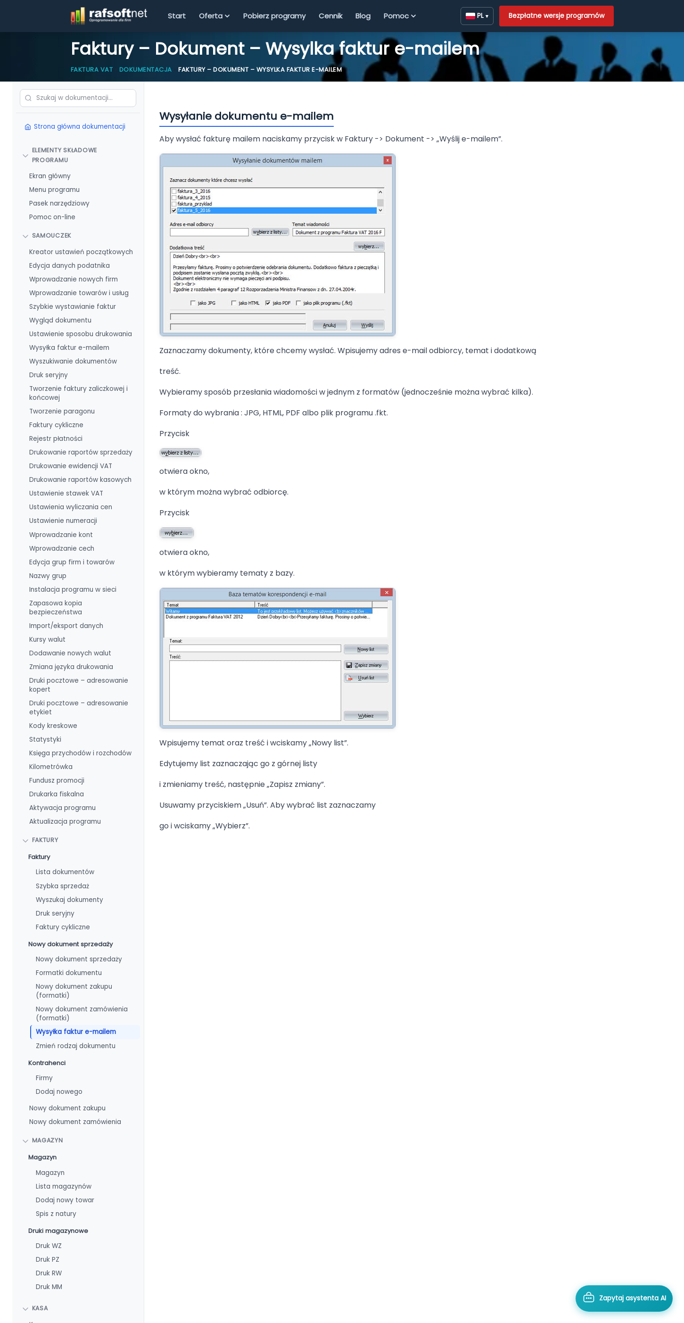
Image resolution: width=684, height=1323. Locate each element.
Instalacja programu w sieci (72, 589)
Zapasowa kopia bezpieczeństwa (55, 608)
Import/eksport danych (66, 625)
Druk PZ (47, 1259)
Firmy (44, 1078)
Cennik (330, 16)
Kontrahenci (47, 1062)
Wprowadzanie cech (61, 548)
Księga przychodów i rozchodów (80, 753)
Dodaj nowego (59, 1091)
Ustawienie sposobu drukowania (80, 334)
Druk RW (49, 1273)
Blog (363, 16)
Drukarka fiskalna (56, 794)
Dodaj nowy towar (65, 1200)
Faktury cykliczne (56, 425)
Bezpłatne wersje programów (556, 15)
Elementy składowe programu (60, 155)
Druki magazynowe (58, 1230)
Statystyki (45, 739)
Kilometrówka (51, 766)
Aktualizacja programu (65, 821)
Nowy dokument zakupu (67, 1108)
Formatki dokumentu (69, 972)
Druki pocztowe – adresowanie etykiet (78, 708)
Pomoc (400, 16)
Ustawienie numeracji (63, 520)
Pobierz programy (274, 16)
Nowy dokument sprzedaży (70, 944)
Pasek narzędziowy (59, 203)
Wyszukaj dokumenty (69, 899)
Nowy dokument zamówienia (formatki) (82, 1014)
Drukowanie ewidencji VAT (70, 466)
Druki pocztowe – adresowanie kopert (78, 685)
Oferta (214, 16)
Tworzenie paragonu (62, 411)
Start (177, 16)
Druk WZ (49, 1245)
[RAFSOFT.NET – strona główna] (109, 16)
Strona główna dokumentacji (75, 126)
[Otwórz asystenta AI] (624, 1298)
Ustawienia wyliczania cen (70, 507)
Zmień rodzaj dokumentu (75, 1046)
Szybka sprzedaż (62, 886)
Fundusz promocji (56, 780)
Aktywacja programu (62, 807)
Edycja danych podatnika (69, 265)
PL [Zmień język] (477, 15)
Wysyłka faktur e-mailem (69, 347)
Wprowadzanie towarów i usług (79, 293)
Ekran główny (50, 176)
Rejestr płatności (55, 438)
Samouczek (47, 236)
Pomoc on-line (52, 217)
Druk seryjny (48, 375)
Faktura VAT (92, 69)
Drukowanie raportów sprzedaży (80, 452)
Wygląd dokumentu (60, 320)
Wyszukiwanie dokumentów (73, 361)
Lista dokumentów (65, 872)
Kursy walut (47, 639)
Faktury (39, 856)
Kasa (35, 1308)
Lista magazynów (63, 1186)
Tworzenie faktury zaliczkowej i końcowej (78, 393)
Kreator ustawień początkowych (81, 252)
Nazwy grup (47, 575)
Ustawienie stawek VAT (66, 493)
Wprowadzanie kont (61, 534)
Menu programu (54, 189)
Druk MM (49, 1286)
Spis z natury (56, 1213)
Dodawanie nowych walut (70, 653)
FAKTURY (40, 840)
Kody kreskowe (53, 725)
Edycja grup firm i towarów (72, 562)
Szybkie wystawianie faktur (72, 306)
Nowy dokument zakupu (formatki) (74, 991)
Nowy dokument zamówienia (75, 1121)
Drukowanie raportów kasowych (80, 479)
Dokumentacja (145, 69)
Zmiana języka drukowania (71, 666)
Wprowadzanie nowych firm (73, 279)
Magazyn (42, 1140)
